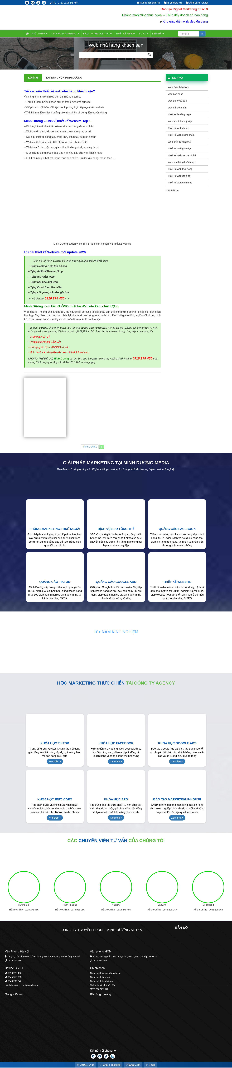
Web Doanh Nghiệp (178, 87)
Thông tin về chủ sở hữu (102, 985)
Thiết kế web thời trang (180, 169)
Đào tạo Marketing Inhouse (177, 799)
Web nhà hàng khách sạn (181, 162)
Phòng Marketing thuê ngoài (54, 529)
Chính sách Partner (197, 2)
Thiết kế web (123, 33)
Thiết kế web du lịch (178, 128)
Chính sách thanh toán (101, 981)
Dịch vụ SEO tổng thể (116, 529)
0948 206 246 (170, 910)
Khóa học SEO (116, 799)
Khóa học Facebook (116, 743)
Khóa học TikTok (54, 743)
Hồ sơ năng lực (173, 2)
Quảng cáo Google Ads (116, 582)
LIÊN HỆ (154, 33)
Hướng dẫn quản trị (148, 2)
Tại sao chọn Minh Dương (64, 78)
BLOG (140, 33)
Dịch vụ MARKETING (64, 33)
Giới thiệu (39, 33)
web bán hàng (175, 94)
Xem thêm (55, 761)
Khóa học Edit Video (54, 799)
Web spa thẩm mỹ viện (180, 121)
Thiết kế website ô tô (179, 176)
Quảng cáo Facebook (177, 529)
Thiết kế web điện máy (180, 183)
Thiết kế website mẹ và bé (182, 155)
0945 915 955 (78, 910)
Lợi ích (33, 78)
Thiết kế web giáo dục (180, 148)
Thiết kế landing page (179, 114)
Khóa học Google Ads (177, 743)
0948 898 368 (216, 910)
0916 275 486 (32, 910)
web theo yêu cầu (177, 101)
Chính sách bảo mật (100, 977)
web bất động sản (177, 108)
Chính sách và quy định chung (105, 973)
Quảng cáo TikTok (54, 582)
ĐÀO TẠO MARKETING (96, 33)
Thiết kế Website (177, 582)
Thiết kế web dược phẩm (181, 135)
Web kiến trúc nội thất (179, 142)
